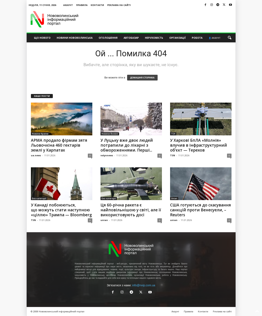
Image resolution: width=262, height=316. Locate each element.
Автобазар (131, 38)
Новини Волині (110, 133)
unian (104, 220)
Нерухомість (154, 38)
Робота (197, 38)
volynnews (107, 155)
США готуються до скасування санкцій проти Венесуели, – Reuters (200, 209)
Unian (174, 198)
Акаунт (68, 5)
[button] (229, 37)
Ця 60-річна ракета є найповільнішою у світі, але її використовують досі (131, 209)
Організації (177, 38)
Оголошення (108, 38)
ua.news (36, 155)
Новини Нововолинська (75, 38)
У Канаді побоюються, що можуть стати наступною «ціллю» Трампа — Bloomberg (61, 209)
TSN (172, 155)
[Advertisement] (161, 19)
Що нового (42, 38)
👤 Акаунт (214, 37)
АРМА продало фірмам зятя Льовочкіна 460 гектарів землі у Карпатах (59, 145)
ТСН (173, 133)
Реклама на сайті (119, 5)
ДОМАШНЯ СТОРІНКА (142, 77)
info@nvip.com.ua (143, 285)
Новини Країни (40, 133)
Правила (82, 5)
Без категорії (39, 198)
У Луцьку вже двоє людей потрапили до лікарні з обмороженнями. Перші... (127, 145)
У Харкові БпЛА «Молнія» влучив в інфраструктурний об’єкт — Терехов (198, 145)
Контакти (97, 5)
